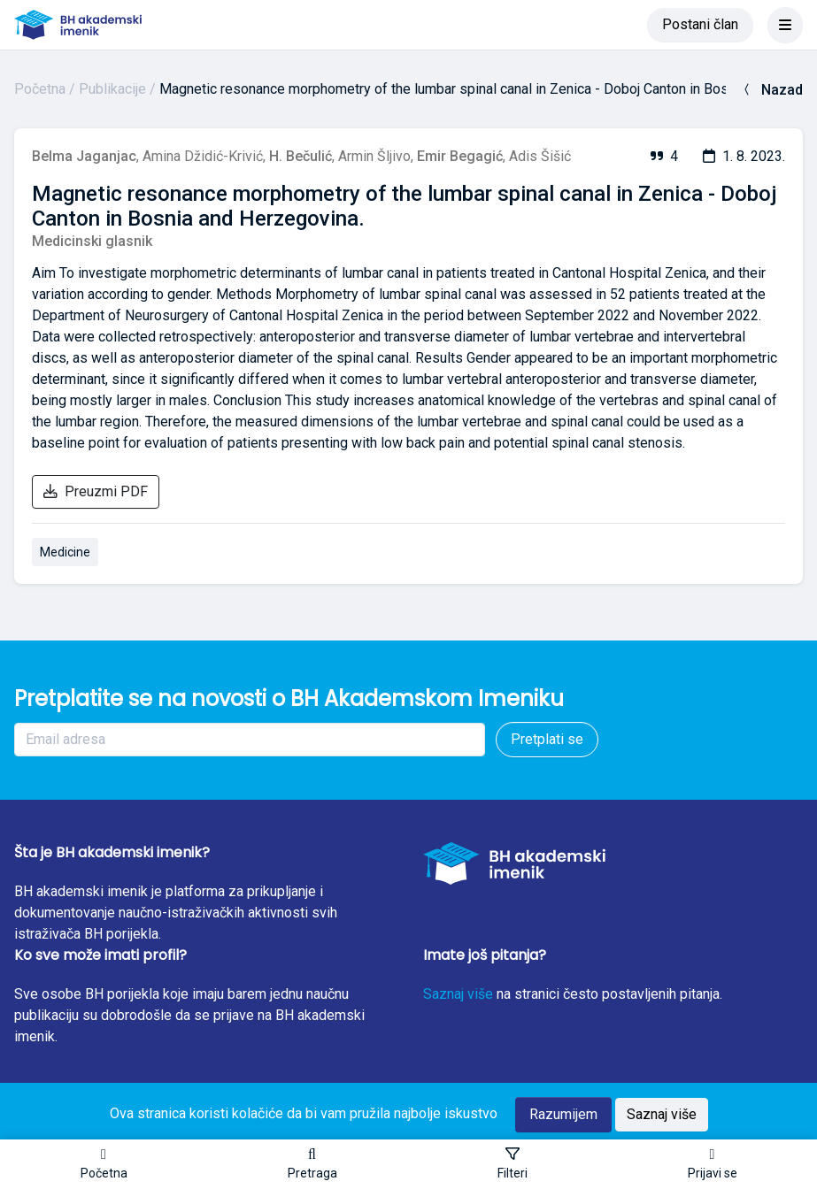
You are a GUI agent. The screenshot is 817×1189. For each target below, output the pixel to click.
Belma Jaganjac (84, 156)
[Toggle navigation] (785, 24)
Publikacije (112, 89)
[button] (312, 1164)
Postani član (700, 24)
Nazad (771, 89)
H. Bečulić (300, 156)
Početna (40, 89)
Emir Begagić (460, 156)
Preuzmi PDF (95, 491)
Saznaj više (458, 994)
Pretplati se (547, 739)
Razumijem (563, 1114)
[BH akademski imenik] (78, 25)
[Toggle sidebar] (512, 1164)
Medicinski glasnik (92, 241)
